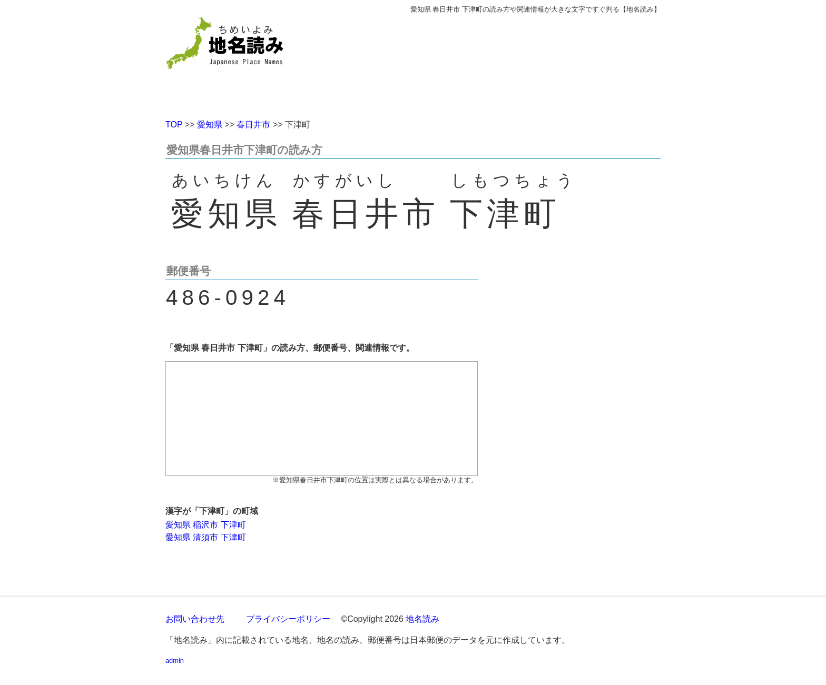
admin (174, 660)
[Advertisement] (489, 62)
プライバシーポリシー (288, 618)
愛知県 (209, 124)
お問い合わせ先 (194, 618)
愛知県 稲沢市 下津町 (205, 524)
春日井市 (253, 124)
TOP (173, 124)
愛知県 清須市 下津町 (205, 537)
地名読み (422, 618)
